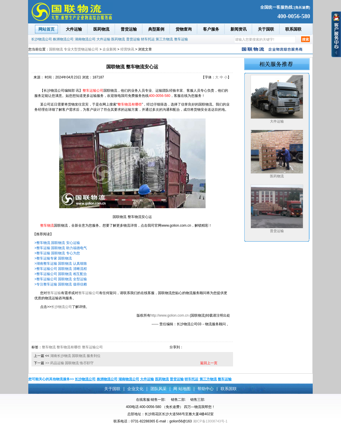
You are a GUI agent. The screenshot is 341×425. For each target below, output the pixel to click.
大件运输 (74, 29)
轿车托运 (148, 39)
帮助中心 (205, 388)
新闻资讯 (238, 29)
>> (47, 363)
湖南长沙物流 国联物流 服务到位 (75, 356)
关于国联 (266, 29)
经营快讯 (127, 49)
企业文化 (135, 388)
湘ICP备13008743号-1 (210, 421)
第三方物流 (164, 39)
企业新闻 (109, 49)
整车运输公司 (88, 293)
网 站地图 (182, 388)
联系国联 (293, 29)
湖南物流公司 (85, 39)
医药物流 (101, 29)
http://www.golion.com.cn (169, 315)
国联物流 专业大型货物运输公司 (73, 49)
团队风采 (158, 388)
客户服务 (211, 29)
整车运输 (181, 39)
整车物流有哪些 (69, 347)
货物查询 (184, 29)
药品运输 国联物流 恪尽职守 (72, 363)
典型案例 (156, 29)
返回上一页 (208, 363)
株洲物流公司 (63, 39)
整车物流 (49, 347)
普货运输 (129, 29)
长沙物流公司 (41, 39)
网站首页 (46, 29)
